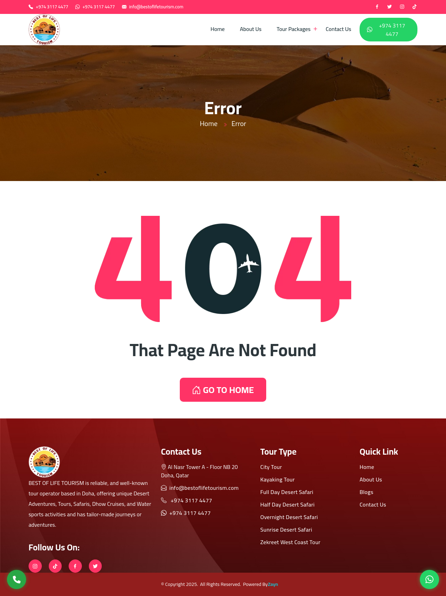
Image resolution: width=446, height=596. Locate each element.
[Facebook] (377, 7)
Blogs (366, 492)
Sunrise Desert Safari (286, 529)
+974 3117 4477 (52, 6)
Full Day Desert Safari (286, 492)
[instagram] (402, 7)
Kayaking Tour (277, 479)
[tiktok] (414, 7)
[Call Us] (16, 579)
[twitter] (389, 7)
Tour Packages (293, 29)
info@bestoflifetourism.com (156, 6)
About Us (250, 29)
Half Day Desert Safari (287, 504)
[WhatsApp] (429, 579)
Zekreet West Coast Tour (290, 542)
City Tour (271, 467)
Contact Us (338, 29)
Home (217, 29)
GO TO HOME (223, 389)
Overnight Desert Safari (289, 517)
